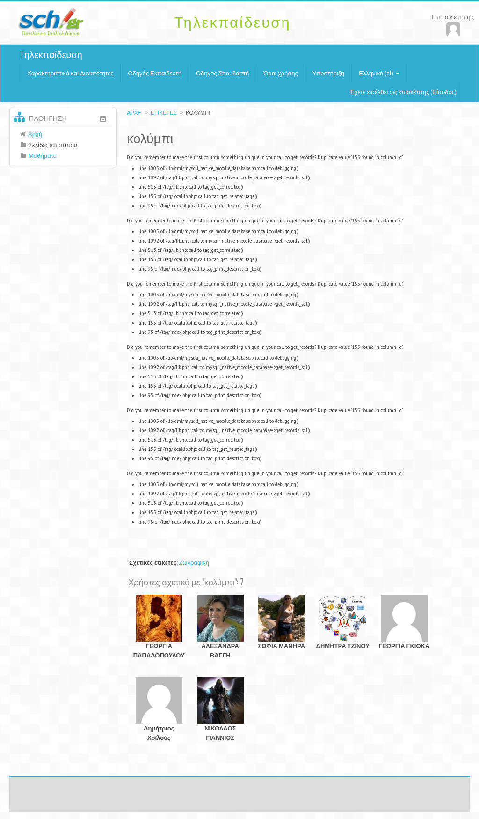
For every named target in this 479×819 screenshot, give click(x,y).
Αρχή (134, 112)
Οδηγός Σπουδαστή (222, 73)
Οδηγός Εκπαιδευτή (154, 73)
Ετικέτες (164, 112)
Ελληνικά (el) (379, 73)
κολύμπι (198, 112)
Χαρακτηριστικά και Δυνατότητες (70, 73)
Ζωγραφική (194, 563)
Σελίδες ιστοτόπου (53, 145)
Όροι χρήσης (280, 73)
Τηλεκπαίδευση (50, 55)
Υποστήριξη (328, 73)
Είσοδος (443, 92)
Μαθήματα (43, 156)
